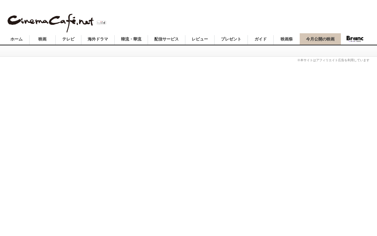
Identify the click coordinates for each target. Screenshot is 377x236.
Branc (355, 39)
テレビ (68, 39)
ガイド (260, 39)
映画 (42, 39)
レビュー (200, 39)
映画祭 (287, 39)
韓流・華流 (131, 39)
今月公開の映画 (320, 39)
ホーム (16, 39)
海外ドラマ (98, 39)
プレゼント (231, 39)
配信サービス (166, 39)
